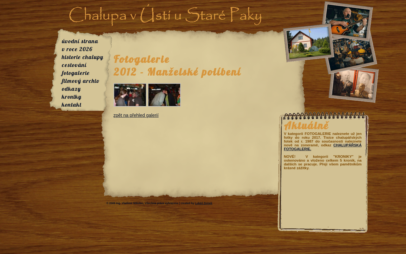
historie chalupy (82, 57)
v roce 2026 (77, 49)
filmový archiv (81, 80)
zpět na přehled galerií (136, 115)
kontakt (72, 104)
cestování (74, 65)
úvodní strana (80, 41)
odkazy (71, 88)
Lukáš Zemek (204, 203)
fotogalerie (76, 73)
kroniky (72, 96)
